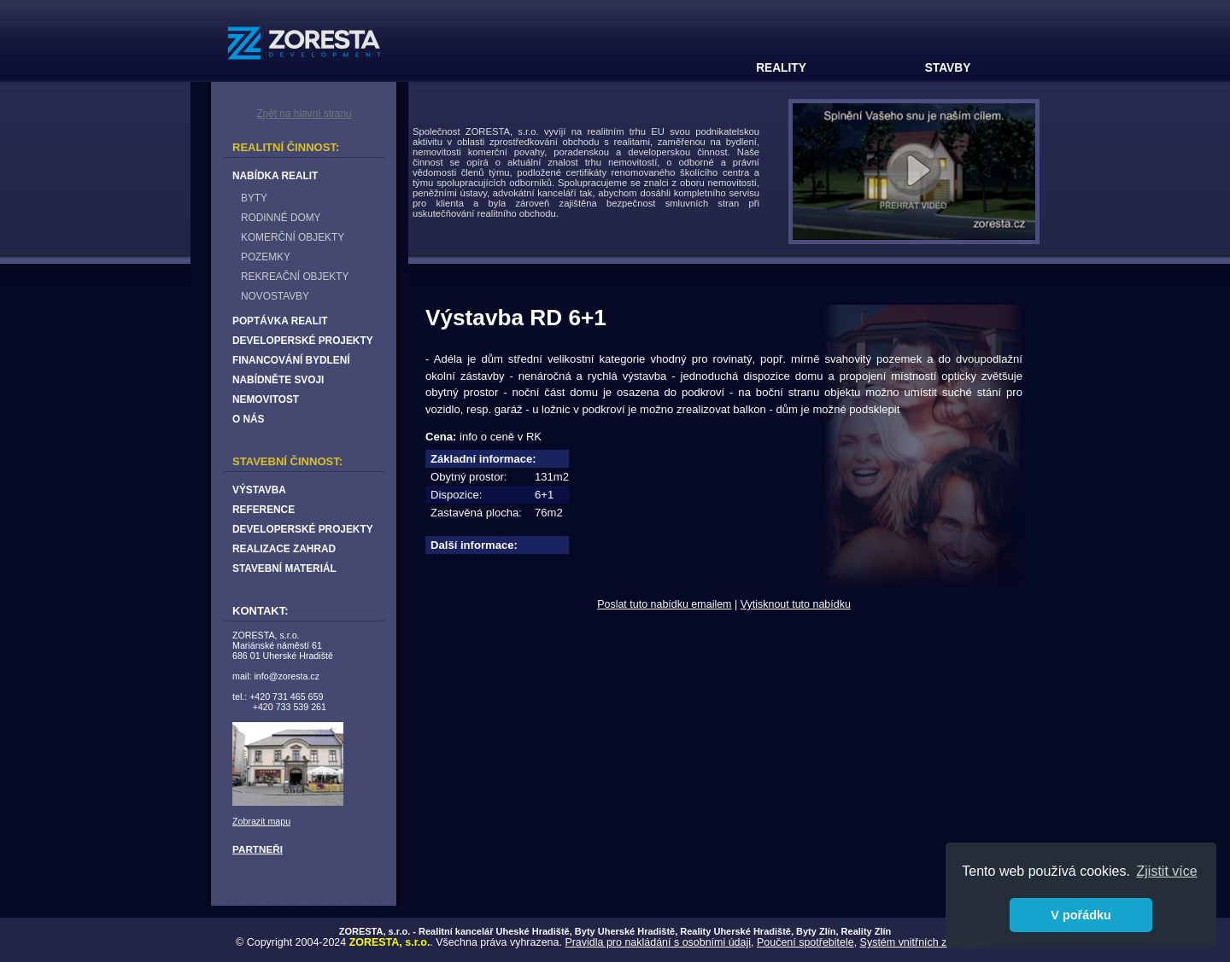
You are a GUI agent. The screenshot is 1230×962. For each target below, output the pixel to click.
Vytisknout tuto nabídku (796, 604)
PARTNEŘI (257, 848)
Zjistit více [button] (1167, 871)
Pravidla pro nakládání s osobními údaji (658, 942)
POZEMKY (265, 257)
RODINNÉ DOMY (280, 218)
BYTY (254, 198)
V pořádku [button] (1080, 915)
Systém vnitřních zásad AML (927, 942)
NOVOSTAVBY (275, 296)
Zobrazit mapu (261, 821)
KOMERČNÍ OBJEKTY (292, 237)
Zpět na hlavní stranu (303, 114)
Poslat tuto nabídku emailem (664, 604)
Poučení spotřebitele (805, 942)
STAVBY (948, 67)
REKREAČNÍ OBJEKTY (294, 277)
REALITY (781, 67)
